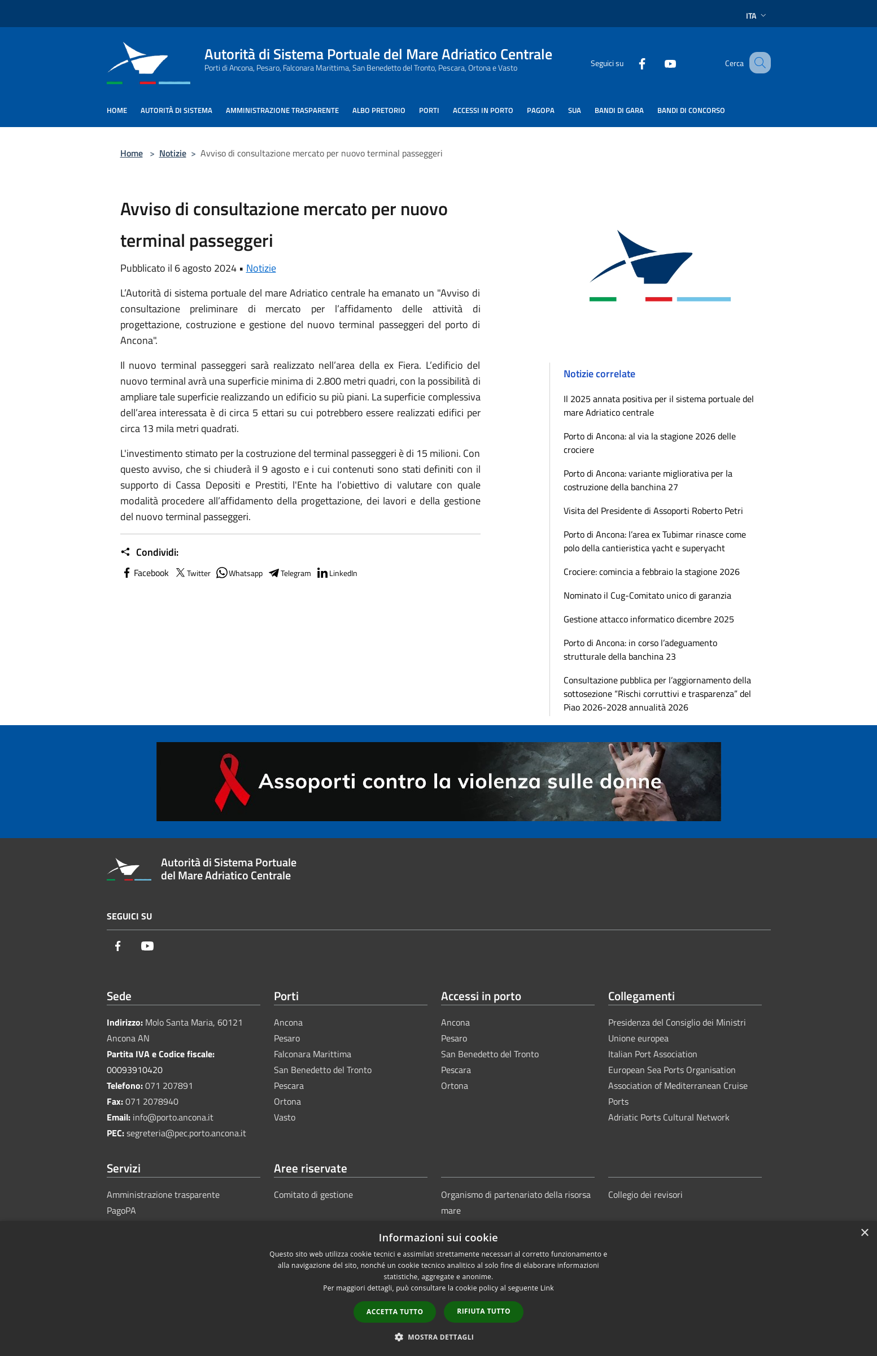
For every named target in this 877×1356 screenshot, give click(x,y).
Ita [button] (757, 15)
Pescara (289, 1085)
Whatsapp (239, 572)
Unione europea (638, 1038)
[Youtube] (656, 62)
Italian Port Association (652, 1054)
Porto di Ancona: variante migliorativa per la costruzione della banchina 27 (648, 480)
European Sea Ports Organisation (672, 1069)
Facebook (144, 572)
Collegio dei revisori (645, 1194)
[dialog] (438, 1288)
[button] (438, 1336)
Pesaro (287, 1038)
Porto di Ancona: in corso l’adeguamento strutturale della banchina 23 (640, 649)
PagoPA (121, 1210)
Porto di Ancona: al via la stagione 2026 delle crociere (650, 442)
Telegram (289, 572)
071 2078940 (151, 1101)
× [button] (864, 1233)
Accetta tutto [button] (394, 1311)
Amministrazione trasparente (163, 1194)
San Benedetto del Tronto (323, 1069)
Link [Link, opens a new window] (547, 1288)
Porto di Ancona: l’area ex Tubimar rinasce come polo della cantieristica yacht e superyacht (655, 541)
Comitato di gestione (313, 1194)
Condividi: (149, 552)
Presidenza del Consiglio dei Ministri (677, 1022)
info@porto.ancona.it (173, 1117)
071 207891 (169, 1085)
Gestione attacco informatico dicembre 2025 (649, 619)
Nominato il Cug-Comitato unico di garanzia (647, 595)
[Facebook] (628, 62)
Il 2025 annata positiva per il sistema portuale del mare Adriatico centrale (659, 405)
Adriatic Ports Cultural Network (669, 1117)
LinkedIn (336, 572)
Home (131, 153)
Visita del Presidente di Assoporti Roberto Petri (653, 510)
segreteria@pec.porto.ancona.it (186, 1133)
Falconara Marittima (312, 1054)
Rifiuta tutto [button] (484, 1311)
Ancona (288, 1022)
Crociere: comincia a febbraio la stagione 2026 (652, 571)
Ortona (287, 1101)
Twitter (192, 572)
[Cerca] (757, 62)
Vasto (284, 1117)
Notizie (172, 153)
